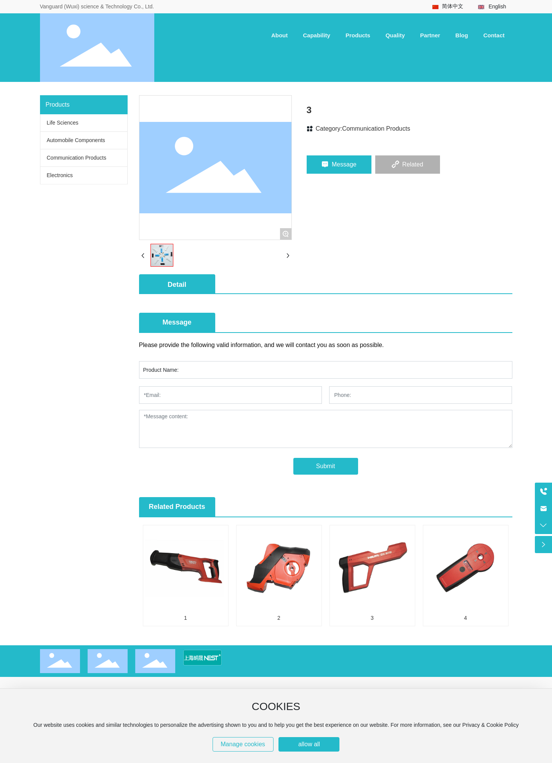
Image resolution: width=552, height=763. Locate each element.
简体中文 (452, 6)
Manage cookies (243, 744)
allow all (309, 744)
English (497, 6)
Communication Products (376, 128)
